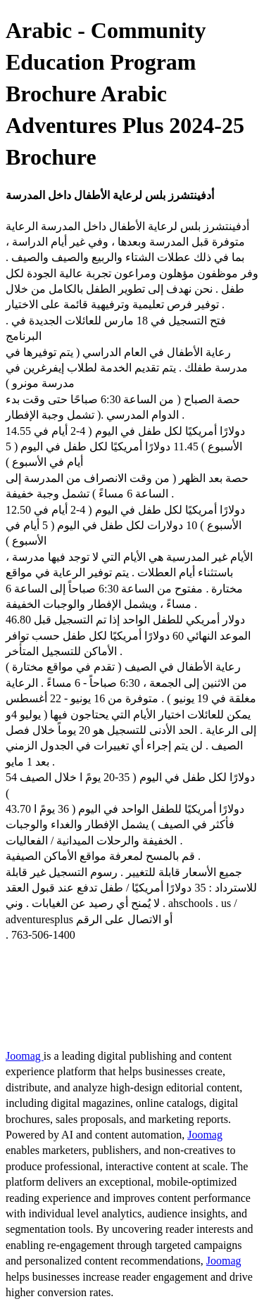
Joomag (25, 1056)
